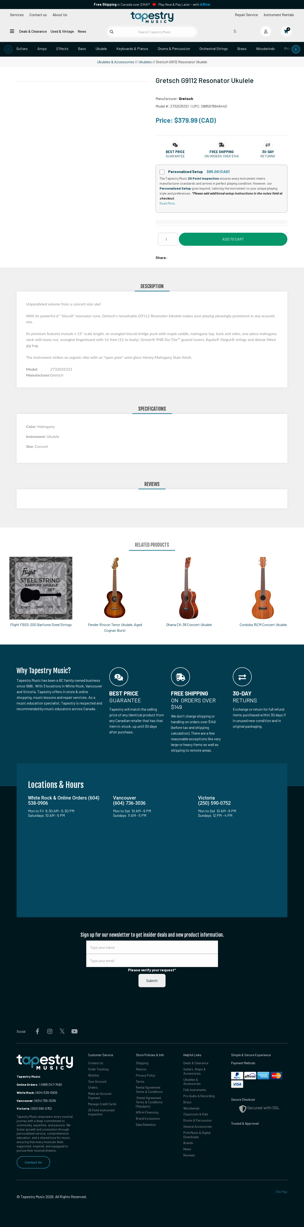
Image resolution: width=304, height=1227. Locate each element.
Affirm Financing (147, 1112)
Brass (242, 48)
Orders (93, 1087)
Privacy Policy (145, 1075)
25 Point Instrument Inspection (101, 1112)
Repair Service (246, 14)
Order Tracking (98, 1069)
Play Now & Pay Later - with (184, 4)
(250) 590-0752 (34, 1108)
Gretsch (186, 98)
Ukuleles (145, 61)
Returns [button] (268, 156)
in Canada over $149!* (122, 4)
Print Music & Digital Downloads (196, 1135)
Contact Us (33, 1162)
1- (39, 1084)
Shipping (142, 1063)
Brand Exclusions (148, 1118)
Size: (30, 446)
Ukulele (101, 48)
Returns (141, 1069)
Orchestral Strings (214, 48)
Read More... (168, 203)
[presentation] (8, 49)
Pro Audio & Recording (199, 1096)
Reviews (189, 1155)
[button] (175, 152)
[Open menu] (12, 31)
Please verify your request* (152, 970)
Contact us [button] (38, 14)
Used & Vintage (62, 31)
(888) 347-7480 (51, 1084)
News (82, 31)
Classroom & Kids (195, 1114)
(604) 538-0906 (37, 1093)
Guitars (22, 48)
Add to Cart (233, 239)
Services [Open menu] (17, 14)
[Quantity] (168, 239)
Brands (188, 1143)
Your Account (97, 1081)
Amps (42, 48)
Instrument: (36, 436)
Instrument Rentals (279, 14)
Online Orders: (27, 1084)
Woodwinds (265, 48)
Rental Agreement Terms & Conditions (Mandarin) (149, 1102)
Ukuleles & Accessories (115, 61)
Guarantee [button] (175, 156)
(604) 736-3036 (36, 1101)
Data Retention (146, 1124)
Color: (31, 426)
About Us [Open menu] (59, 14)
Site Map (281, 1192)
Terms (140, 1081)
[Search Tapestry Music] (152, 32)
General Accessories (197, 1126)
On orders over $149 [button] (221, 156)
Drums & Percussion (174, 48)
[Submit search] (112, 32)
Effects (62, 48)
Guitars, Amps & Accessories (194, 1071)
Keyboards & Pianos (132, 48)
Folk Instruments (194, 1090)
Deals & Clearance (33, 31)
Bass (82, 48)
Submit (152, 980)
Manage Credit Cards (102, 1104)
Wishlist (93, 1075)
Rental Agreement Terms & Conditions (149, 1089)
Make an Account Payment (99, 1095)
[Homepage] (152, 17)
